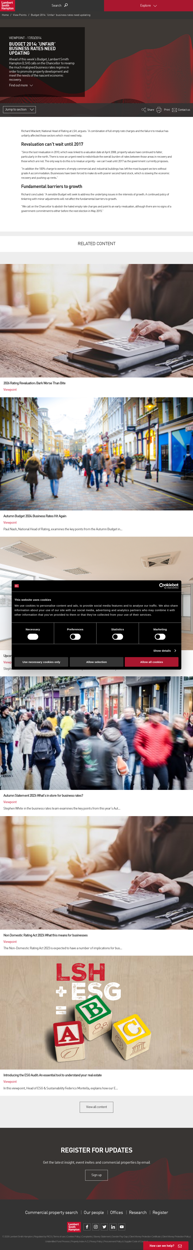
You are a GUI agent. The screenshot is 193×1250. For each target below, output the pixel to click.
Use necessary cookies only (41, 662)
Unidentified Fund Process (57, 1241)
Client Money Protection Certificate (145, 1236)
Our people (94, 1213)
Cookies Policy (73, 1236)
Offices (116, 1213)
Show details (162, 650)
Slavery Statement (101, 1236)
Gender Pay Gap (120, 1236)
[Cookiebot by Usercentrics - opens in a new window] (162, 586)
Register (160, 1213)
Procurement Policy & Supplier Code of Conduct (126, 1241)
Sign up (96, 1175)
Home (5, 15)
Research (137, 1213)
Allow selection (96, 662)
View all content (96, 1107)
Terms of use (59, 1236)
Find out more (21, 85)
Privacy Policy (96, 1241)
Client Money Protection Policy (176, 1236)
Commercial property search (51, 1213)
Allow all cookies (151, 662)
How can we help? (162, 1246)
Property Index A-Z (79, 1241)
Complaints (86, 1236)
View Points (20, 15)
